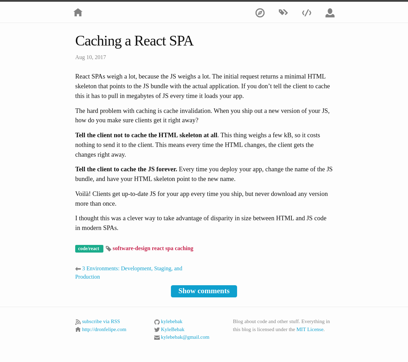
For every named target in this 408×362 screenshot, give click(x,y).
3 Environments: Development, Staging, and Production (128, 272)
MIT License (309, 329)
